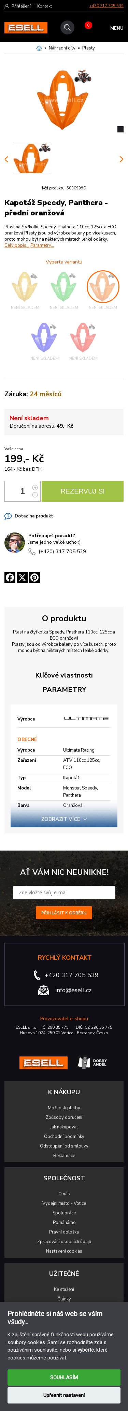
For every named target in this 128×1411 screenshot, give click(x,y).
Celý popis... (16, 245)
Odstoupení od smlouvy (64, 1146)
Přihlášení (21, 6)
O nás (64, 1194)
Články (64, 1299)
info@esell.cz (73, 990)
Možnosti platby (64, 1108)
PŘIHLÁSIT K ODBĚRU (64, 913)
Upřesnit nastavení (64, 1395)
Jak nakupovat (64, 1127)
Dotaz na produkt (34, 516)
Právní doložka (64, 1232)
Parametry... (42, 245)
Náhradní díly (62, 48)
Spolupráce (64, 1213)
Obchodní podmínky (64, 1137)
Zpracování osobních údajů (64, 1242)
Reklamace (64, 1156)
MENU (117, 28)
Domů (39, 48)
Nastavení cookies (64, 1251)
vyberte (85, 1350)
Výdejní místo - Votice (64, 1203)
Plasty (88, 48)
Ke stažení (64, 1289)
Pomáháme (64, 1223)
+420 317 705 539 (106, 6)
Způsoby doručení (64, 1117)
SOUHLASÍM (64, 1377)
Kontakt (44, 6)
